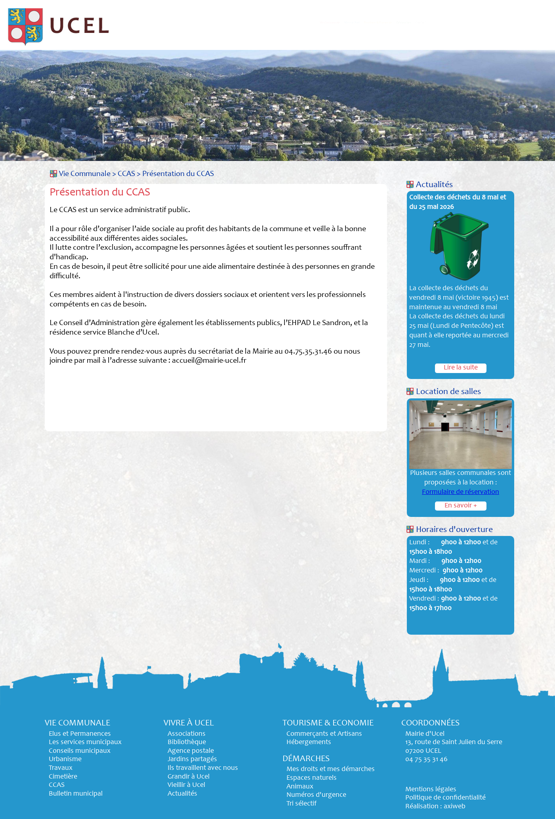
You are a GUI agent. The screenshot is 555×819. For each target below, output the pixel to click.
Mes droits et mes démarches (330, 769)
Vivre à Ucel (309, 22)
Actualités (434, 185)
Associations (187, 734)
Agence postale (191, 751)
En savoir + (460, 505)
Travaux (60, 768)
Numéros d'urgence (316, 795)
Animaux (299, 786)
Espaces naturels (311, 778)
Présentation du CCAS (178, 174)
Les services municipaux (85, 742)
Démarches (469, 22)
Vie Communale (241, 22)
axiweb (454, 806)
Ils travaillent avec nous (203, 768)
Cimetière (63, 777)
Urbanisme (65, 759)
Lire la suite (461, 367)
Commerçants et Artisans (324, 734)
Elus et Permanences (80, 734)
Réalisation (422, 806)
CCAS (126, 174)
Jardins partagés (192, 759)
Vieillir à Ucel (186, 785)
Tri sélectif (301, 804)
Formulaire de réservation (460, 492)
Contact (522, 22)
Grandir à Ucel (189, 777)
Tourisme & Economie (390, 22)
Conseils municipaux (80, 751)
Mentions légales (430, 789)
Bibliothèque (187, 742)
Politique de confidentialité (445, 798)
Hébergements (308, 742)
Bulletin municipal (76, 794)
